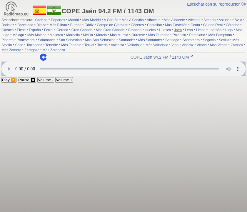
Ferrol (48, 30)
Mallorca (56, 35)
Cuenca (7, 30)
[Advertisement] (123, 127)
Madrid (73, 20)
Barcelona (25, 25)
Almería (209, 20)
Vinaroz (187, 45)
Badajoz (7, 25)
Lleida (201, 30)
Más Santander (150, 40)
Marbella (73, 35)
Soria (19, 45)
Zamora (237, 45)
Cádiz (89, 25)
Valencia (117, 45)
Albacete (154, 20)
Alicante (194, 20)
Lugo (229, 30)
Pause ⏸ (27, 80)
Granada (135, 30)
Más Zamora (11, 50)
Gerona (62, 30)
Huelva (150, 30)
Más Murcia (119, 35)
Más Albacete (174, 20)
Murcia (101, 35)
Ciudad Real (213, 25)
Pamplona (197, 35)
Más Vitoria (219, 45)
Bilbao (41, 25)
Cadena (41, 20)
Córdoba (232, 25)
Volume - (46, 80)
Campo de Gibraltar (112, 25)
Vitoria (202, 45)
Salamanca (47, 40)
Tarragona (34, 45)
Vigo (174, 45)
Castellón (154, 25)
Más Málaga (36, 35)
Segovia (209, 40)
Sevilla (224, 40)
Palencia (179, 35)
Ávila (238, 20)
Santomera (191, 40)
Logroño (214, 30)
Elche (21, 30)
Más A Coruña (133, 20)
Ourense (138, 35)
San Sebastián (70, 40)
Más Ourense (158, 35)
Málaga (18, 35)
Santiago (172, 40)
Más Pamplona (220, 35)
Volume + (64, 80)
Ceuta (195, 25)
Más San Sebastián (100, 40)
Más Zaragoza (54, 50)
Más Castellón (176, 25)
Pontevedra (26, 40)
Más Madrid (91, 20)
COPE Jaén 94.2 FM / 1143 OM (163, 57)
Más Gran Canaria (110, 30)
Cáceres (137, 25)
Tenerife (52, 45)
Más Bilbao (58, 25)
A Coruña (111, 20)
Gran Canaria (82, 30)
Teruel (89, 45)
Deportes (58, 20)
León (189, 30)
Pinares (7, 40)
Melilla (88, 35)
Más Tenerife (71, 45)
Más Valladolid (157, 45)
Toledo (102, 45)
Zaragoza (31, 50)
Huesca (165, 30)
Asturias (225, 20)
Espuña (35, 30)
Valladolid (134, 45)
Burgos (75, 25)
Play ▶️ (9, 80)
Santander (127, 40)
